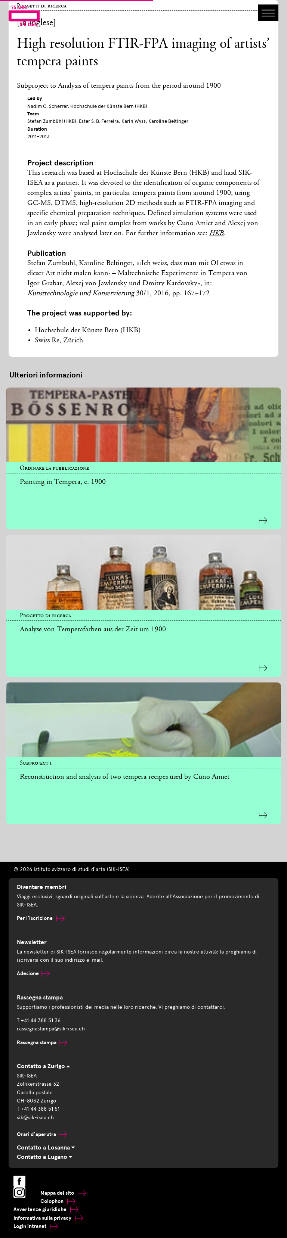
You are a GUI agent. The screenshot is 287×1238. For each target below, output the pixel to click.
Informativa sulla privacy (48, 1218)
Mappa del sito (63, 1193)
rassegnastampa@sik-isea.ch (51, 1029)
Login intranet (35, 1226)
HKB (216, 233)
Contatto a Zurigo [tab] (43, 1066)
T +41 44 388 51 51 (38, 1109)
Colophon (57, 1201)
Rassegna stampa (42, 1042)
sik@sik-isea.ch (35, 1117)
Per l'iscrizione (41, 918)
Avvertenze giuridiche (45, 1209)
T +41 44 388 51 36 (39, 1020)
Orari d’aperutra (42, 1134)
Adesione (33, 973)
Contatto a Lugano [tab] (44, 1157)
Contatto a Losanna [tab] (46, 1147)
